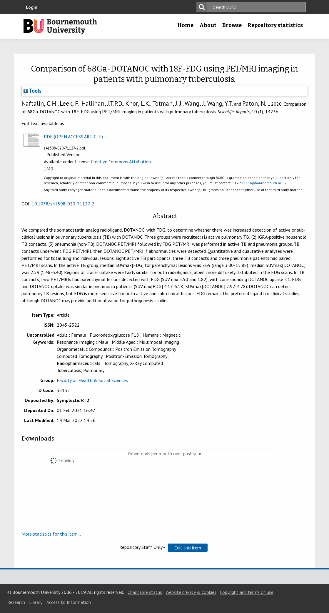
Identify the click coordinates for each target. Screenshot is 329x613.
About (207, 25)
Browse (232, 25)
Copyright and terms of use (246, 592)
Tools (32, 90)
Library (35, 602)
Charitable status (145, 592)
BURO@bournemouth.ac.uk (264, 183)
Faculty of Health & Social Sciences (92, 380)
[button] (188, 548)
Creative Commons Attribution (121, 162)
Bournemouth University (60, 26)
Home (185, 25)
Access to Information (68, 602)
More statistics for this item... (51, 534)
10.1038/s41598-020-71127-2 (63, 204)
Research (16, 602)
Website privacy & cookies (191, 592)
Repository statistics (275, 25)
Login (31, 7)
